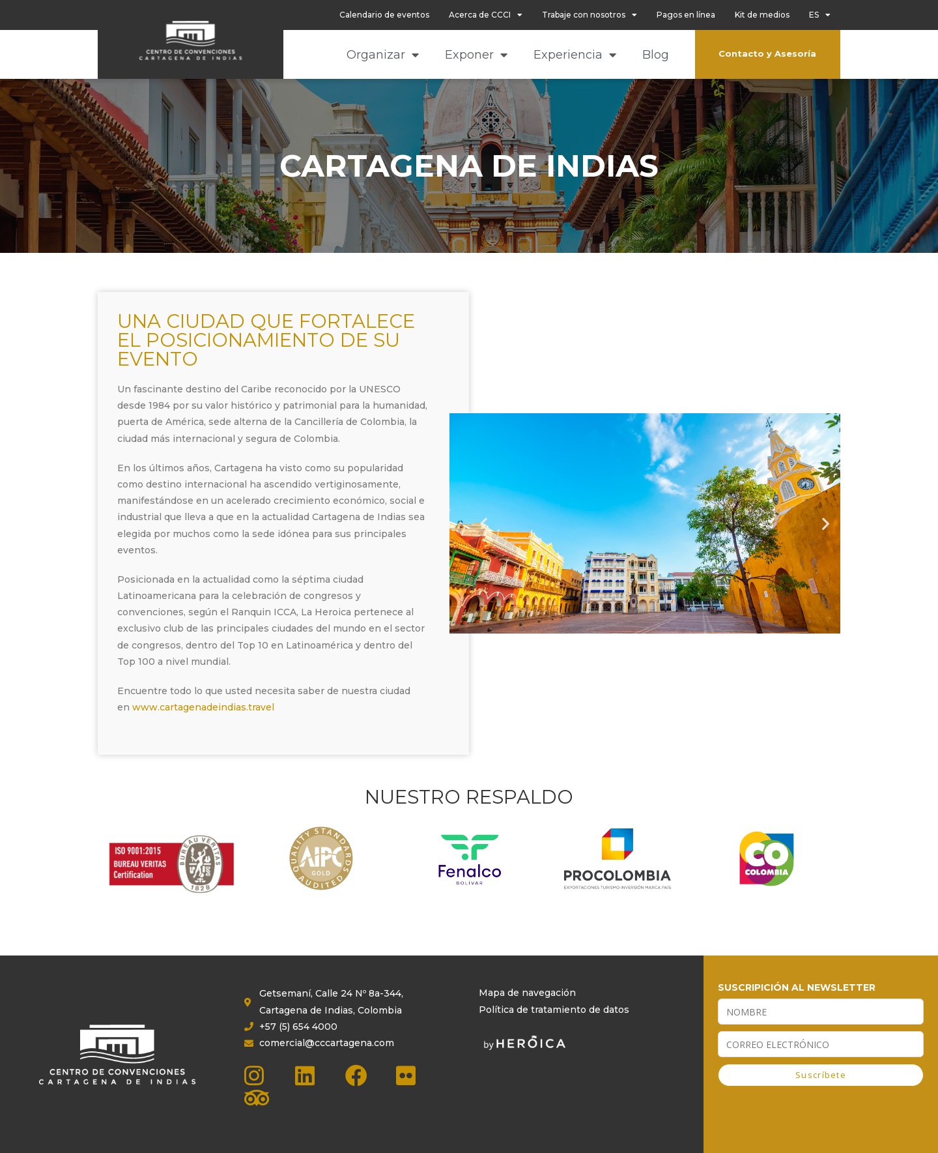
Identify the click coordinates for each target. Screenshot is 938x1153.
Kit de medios (762, 15)
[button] (484, 524)
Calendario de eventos (384, 15)
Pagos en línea (686, 15)
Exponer (476, 54)
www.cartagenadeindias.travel (203, 707)
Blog (655, 55)
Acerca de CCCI (485, 15)
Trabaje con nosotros (589, 15)
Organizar (383, 54)
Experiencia (574, 54)
